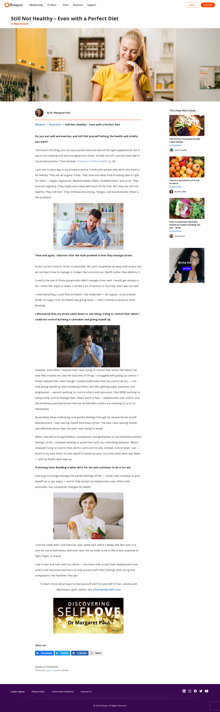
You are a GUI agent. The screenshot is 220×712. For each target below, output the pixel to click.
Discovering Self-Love (107, 589)
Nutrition (21, 24)
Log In (192, 5)
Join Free (208, 5)
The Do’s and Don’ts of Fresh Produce (184, 182)
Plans (66, 4)
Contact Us (86, 691)
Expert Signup (18, 691)
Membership (36, 4)
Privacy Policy (38, 691)
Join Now (187, 268)
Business (78, 4)
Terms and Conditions (63, 691)
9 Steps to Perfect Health (92, 161)
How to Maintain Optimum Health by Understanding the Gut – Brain (184, 224)
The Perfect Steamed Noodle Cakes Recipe (184, 140)
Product (52, 4)
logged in (49, 670)
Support (91, 4)
